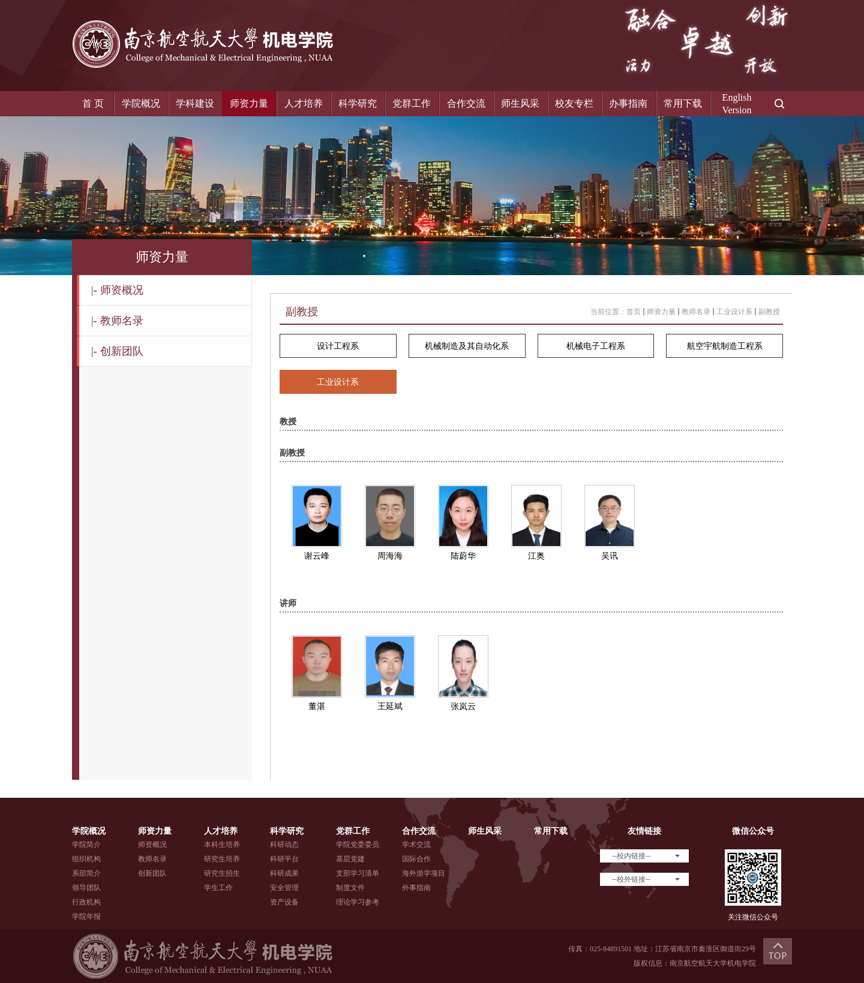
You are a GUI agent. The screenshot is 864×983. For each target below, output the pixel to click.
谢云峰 (316, 555)
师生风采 (520, 103)
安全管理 (284, 888)
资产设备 (284, 902)
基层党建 (350, 859)
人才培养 (303, 103)
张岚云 (463, 706)
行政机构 (86, 902)
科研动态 (284, 844)
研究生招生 (222, 873)
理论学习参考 (357, 902)
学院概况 (141, 103)
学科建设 (195, 103)
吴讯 (609, 555)
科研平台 (284, 859)
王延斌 (390, 706)
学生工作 (218, 888)
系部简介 (86, 873)
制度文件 (350, 888)
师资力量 (249, 103)
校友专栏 (574, 103)
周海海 (390, 555)
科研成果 (284, 873)
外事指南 (416, 888)
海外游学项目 (423, 873)
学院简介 (86, 844)
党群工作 (411, 103)
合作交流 (466, 103)
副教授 (769, 311)
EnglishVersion (737, 103)
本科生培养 (222, 844)
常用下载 (683, 103)
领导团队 (86, 888)
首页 (633, 311)
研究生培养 (222, 859)
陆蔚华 (463, 555)
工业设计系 (734, 311)
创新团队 (117, 351)
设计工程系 (338, 346)
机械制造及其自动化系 (467, 346)
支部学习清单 (357, 873)
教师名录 (117, 321)
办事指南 (628, 103)
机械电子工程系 (595, 346)
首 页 (93, 103)
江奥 (536, 555)
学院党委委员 (357, 844)
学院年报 (86, 916)
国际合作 (416, 859)
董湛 (316, 706)
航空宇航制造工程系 (725, 346)
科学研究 (357, 103)
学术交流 (416, 844)
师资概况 (117, 290)
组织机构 (86, 859)
